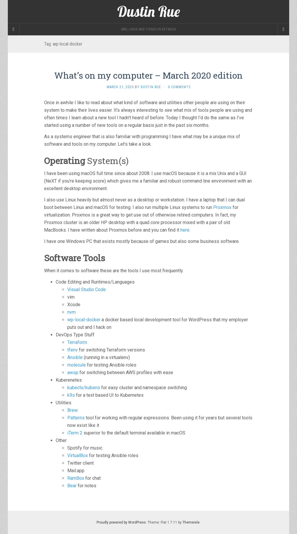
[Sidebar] (13, 29)
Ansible (75, 357)
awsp (72, 372)
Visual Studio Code (86, 289)
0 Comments (179, 87)
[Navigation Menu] (283, 29)
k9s (71, 395)
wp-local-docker (83, 319)
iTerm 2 (74, 433)
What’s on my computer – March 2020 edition (148, 75)
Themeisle (191, 522)
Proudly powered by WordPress (121, 522)
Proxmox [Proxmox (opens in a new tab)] (222, 207)
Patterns (76, 418)
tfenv (72, 350)
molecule (76, 365)
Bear (72, 485)
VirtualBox (77, 455)
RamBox (75, 478)
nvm (71, 312)
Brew (72, 410)
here (184, 230)
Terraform (77, 342)
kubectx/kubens (83, 387)
